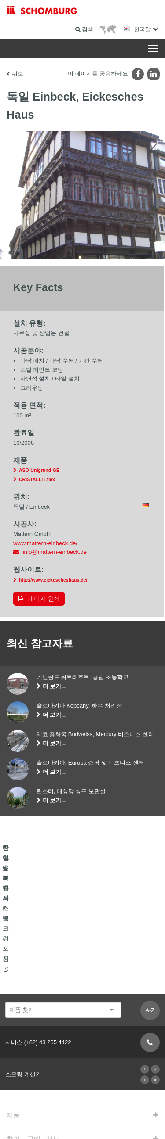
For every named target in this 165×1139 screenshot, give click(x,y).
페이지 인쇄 (44, 599)
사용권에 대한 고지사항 (65, 1095)
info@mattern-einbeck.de (55, 553)
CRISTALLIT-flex (37, 480)
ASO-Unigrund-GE (39, 471)
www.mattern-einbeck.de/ (45, 544)
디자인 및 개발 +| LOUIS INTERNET (82, 1122)
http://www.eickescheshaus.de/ (53, 580)
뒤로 (17, 73)
